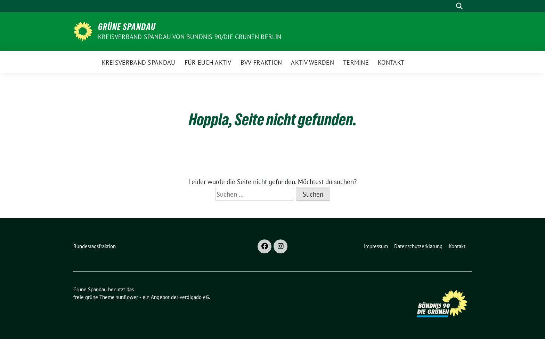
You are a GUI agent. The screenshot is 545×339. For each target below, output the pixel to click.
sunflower (127, 297)
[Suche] (449, 6)
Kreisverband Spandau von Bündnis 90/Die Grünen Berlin (190, 37)
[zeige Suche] (459, 6)
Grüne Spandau (127, 27)
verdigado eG (194, 297)
